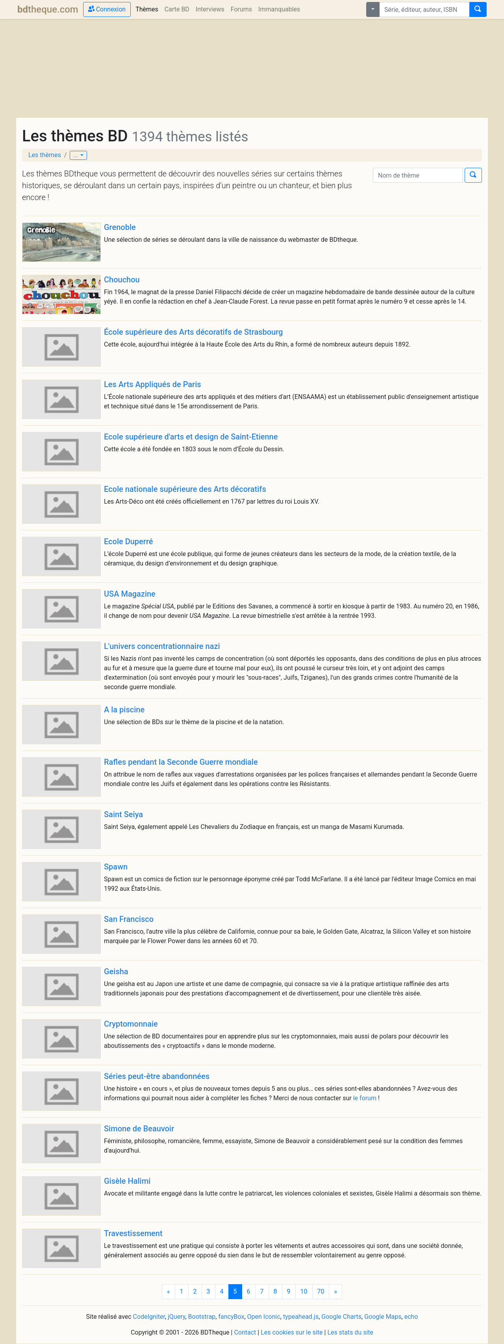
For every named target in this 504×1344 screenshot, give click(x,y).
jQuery (176, 1316)
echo (411, 1316)
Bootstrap (202, 1316)
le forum (364, 1098)
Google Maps (382, 1316)
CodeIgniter (149, 1316)
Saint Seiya (123, 814)
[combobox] (424, 9)
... (76, 155)
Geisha (116, 971)
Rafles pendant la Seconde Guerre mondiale (181, 762)
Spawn (116, 866)
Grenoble (120, 227)
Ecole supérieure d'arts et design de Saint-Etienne (191, 436)
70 (320, 1291)
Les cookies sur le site (291, 1332)
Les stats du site (350, 1332)
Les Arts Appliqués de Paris (152, 384)
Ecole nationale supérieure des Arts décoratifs (185, 489)
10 (304, 1291)
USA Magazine (130, 594)
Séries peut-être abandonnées (156, 1076)
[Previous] (168, 1291)
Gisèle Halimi (127, 1181)
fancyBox (231, 1316)
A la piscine (124, 709)
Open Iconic (263, 1316)
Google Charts (341, 1316)
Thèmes (148, 8)
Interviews (210, 9)
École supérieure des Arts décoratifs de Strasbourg (193, 332)
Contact (245, 1332)
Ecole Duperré (128, 541)
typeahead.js (301, 1316)
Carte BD (177, 9)
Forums (241, 9)
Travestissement (133, 1233)
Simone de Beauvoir (139, 1128)
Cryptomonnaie (131, 1024)
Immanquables (279, 9)
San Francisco (129, 919)
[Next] (335, 1291)
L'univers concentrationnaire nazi (162, 646)
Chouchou (122, 279)
